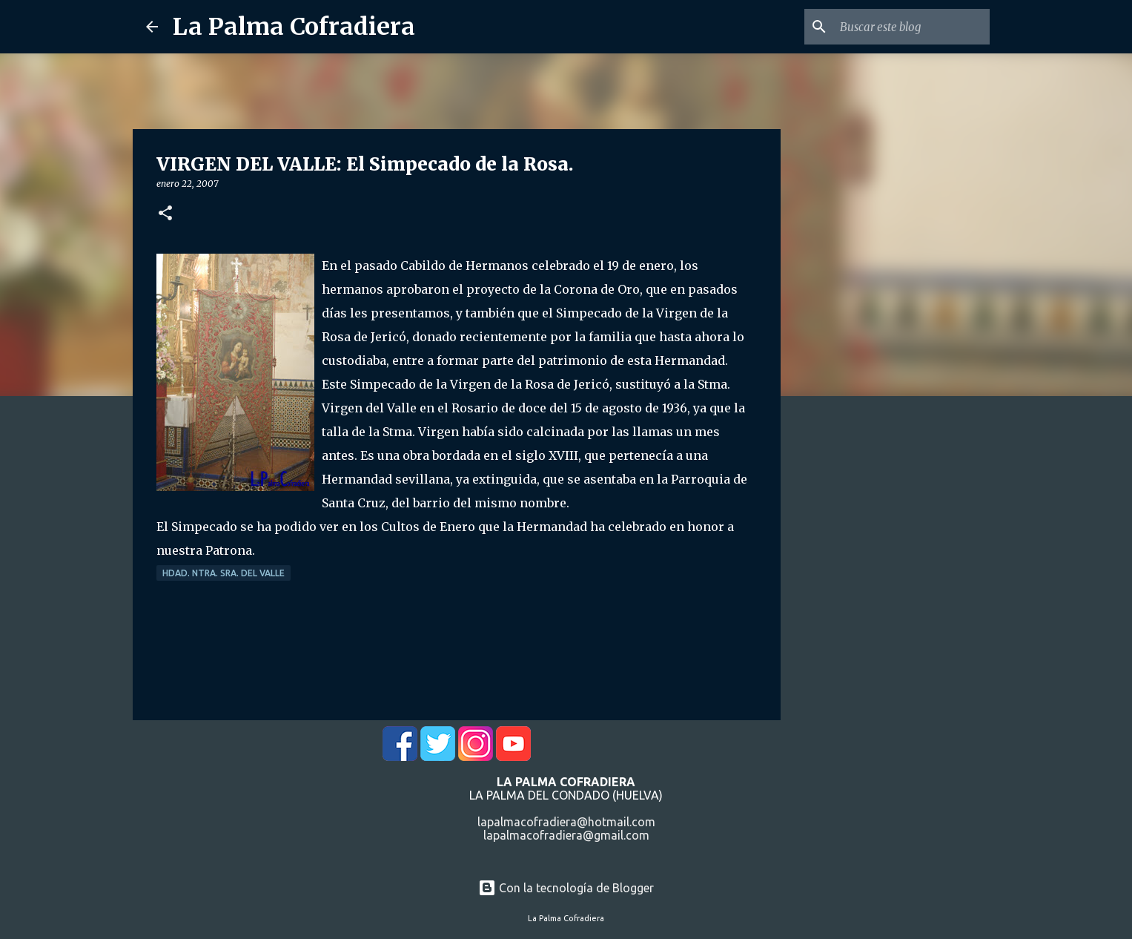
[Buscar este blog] (912, 27)
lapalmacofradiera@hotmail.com (566, 821)
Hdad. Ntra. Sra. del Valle (223, 573)
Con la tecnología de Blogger (566, 887)
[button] (165, 214)
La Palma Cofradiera (294, 27)
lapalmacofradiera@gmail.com (566, 835)
